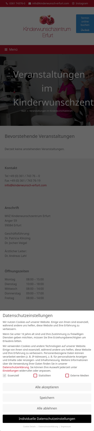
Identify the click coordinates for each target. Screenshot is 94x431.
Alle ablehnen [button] (47, 409)
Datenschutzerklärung (16, 368)
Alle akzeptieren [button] (47, 388)
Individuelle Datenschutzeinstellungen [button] (47, 420)
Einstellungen (11, 371)
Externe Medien (77, 376)
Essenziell (11, 376)
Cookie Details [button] (29, 427)
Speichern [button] (47, 398)
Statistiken (42, 376)
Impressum (66, 427)
